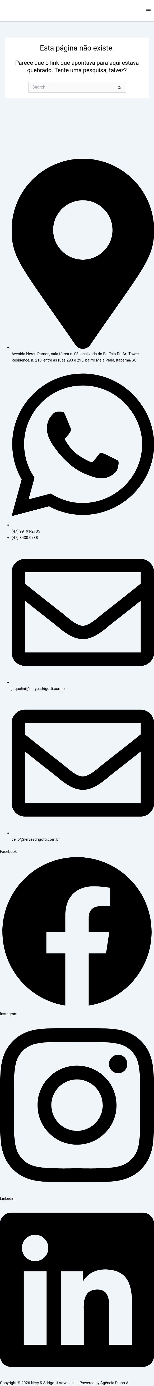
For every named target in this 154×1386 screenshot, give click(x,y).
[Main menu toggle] (148, 10)
